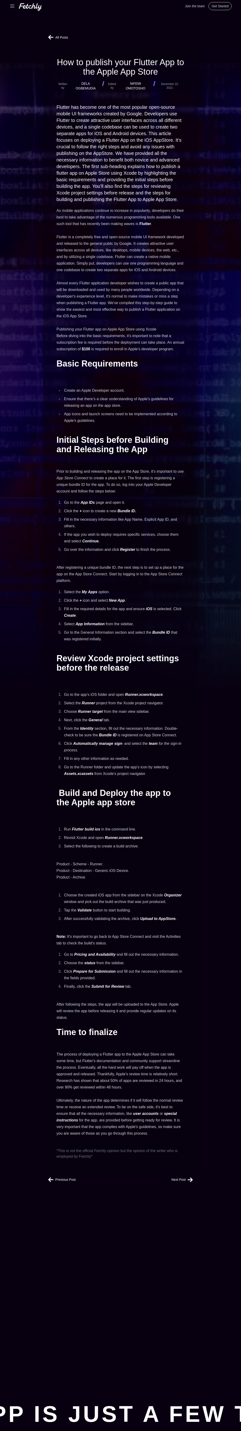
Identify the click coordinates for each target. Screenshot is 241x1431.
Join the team (195, 6)
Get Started (220, 6)
